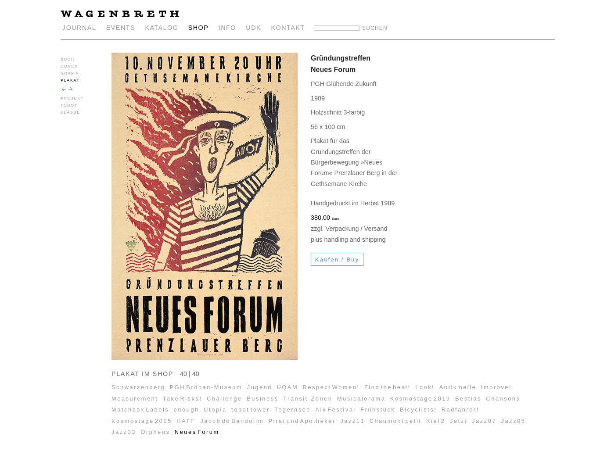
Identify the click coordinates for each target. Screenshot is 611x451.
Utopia (215, 409)
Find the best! (387, 387)
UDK (253, 27)
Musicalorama (361, 398)
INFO (227, 27)
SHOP (198, 27)
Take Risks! (182, 398)
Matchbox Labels (140, 409)
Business (262, 398)
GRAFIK (70, 73)
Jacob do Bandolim (232, 421)
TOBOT (69, 105)
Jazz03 (123, 432)
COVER (69, 66)
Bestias (468, 398)
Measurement (134, 398)
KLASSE (70, 112)
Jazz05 (513, 421)
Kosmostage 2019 (420, 398)
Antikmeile (458, 387)
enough (186, 409)
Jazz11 (352, 421)
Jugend (259, 387)
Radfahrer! (460, 409)
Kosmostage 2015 (141, 421)
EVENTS (120, 27)
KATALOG (161, 27)
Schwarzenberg (138, 387)
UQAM (287, 387)
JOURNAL (79, 27)
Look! (425, 387)
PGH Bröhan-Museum (206, 387)
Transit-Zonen (307, 398)
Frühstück (377, 409)
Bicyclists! (418, 409)
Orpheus (155, 432)
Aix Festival (335, 409)
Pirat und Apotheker (301, 421)
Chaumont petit (396, 421)
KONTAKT (288, 27)
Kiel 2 (436, 421)
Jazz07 (484, 421)
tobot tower (250, 409)
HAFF (186, 421)
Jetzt (458, 421)
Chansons (503, 398)
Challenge (224, 398)
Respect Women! (331, 387)
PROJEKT (72, 98)
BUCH (68, 59)
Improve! (496, 387)
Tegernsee (292, 409)
